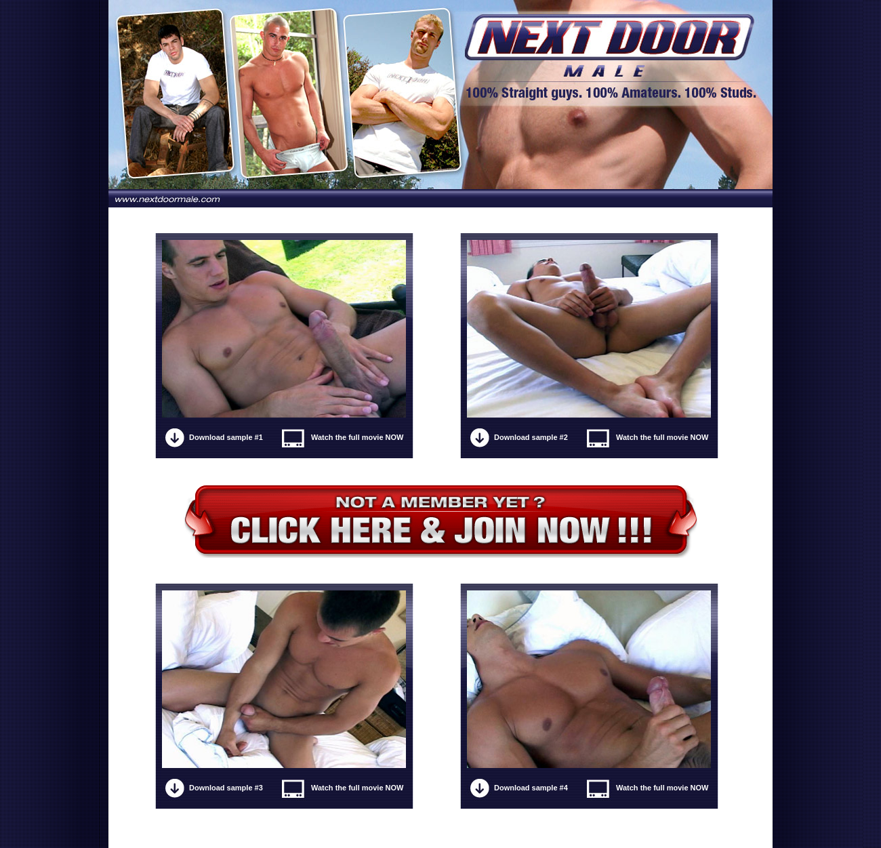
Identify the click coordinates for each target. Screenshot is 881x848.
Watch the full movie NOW (357, 437)
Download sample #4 (531, 788)
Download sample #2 (531, 437)
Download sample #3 (226, 788)
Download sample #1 (226, 437)
